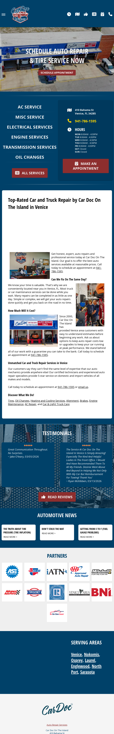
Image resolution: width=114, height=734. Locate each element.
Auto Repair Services (57, 724)
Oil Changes (29, 157)
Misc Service (29, 117)
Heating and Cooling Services (48, 400)
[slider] (28, 445)
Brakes (84, 400)
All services (29, 173)
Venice (76, 654)
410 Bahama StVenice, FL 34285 (81, 111)
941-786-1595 (81, 121)
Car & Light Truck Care (56, 404)
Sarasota (87, 672)
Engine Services (29, 137)
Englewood (80, 666)
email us (83, 387)
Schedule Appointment (57, 72)
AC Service (30, 107)
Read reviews (57, 497)
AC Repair (30, 404)
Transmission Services (30, 147)
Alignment (72, 400)
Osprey (77, 660)
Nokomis (91, 654)
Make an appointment (86, 166)
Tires (11, 400)
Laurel (90, 660)
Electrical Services (30, 127)
